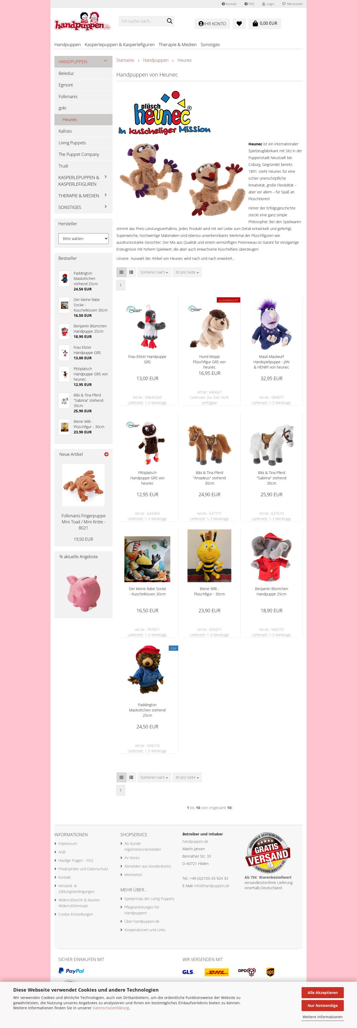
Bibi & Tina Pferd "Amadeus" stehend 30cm (209, 479)
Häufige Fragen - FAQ (75, 861)
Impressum (67, 844)
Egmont (66, 86)
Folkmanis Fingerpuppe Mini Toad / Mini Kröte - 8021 (84, 523)
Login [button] (268, 4)
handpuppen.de (195, 842)
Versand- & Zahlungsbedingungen (76, 889)
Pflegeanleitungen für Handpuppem (141, 910)
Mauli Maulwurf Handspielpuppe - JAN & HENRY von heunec (271, 363)
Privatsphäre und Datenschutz (83, 869)
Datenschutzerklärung (111, 1007)
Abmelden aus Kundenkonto (147, 866)
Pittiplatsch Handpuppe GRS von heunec (147, 479)
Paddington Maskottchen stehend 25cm (147, 711)
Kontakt (229, 4)
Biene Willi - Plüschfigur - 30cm (209, 592)
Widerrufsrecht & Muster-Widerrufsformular (79, 903)
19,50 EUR (83, 540)
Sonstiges (210, 44)
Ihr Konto (132, 858)
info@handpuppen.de (211, 886)
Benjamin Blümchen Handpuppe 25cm (271, 592)
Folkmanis (68, 97)
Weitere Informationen (323, 1016)
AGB (61, 852)
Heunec (70, 120)
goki (62, 109)
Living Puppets (72, 143)
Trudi (63, 167)
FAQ (249, 4)
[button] (121, 273)
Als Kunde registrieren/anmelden (142, 847)
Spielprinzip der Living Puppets (149, 899)
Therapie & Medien (178, 44)
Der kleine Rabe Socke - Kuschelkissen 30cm (147, 592)
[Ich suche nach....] (170, 21)
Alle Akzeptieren (323, 992)
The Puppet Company (79, 155)
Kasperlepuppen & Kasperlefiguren (120, 44)
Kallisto (65, 132)
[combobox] (154, 273)
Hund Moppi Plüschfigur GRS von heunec (209, 363)
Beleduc (66, 74)
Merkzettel (292, 4)
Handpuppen (67, 44)
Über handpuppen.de (141, 922)
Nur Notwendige (323, 1005)
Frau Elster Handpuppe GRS (147, 360)
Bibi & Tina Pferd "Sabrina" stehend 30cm (271, 479)
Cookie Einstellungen (75, 914)
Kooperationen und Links (145, 930)
